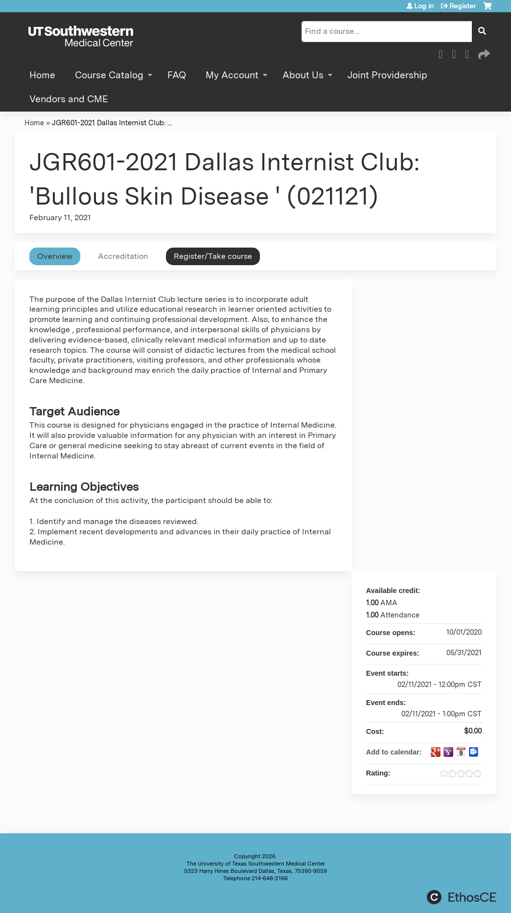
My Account (232, 75)
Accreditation (123, 256)
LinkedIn (470, 53)
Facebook (443, 53)
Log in (424, 5)
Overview (54, 256)
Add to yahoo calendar (448, 752)
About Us (303, 75)
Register (462, 5)
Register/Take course (213, 256)
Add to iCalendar (461, 751)
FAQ (176, 75)
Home (42, 75)
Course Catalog (109, 75)
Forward (483, 53)
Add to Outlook (474, 752)
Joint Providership (387, 75)
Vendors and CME (68, 99)
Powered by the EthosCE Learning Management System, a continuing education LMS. (461, 897)
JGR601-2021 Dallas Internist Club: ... (112, 122)
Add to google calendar (436, 752)
